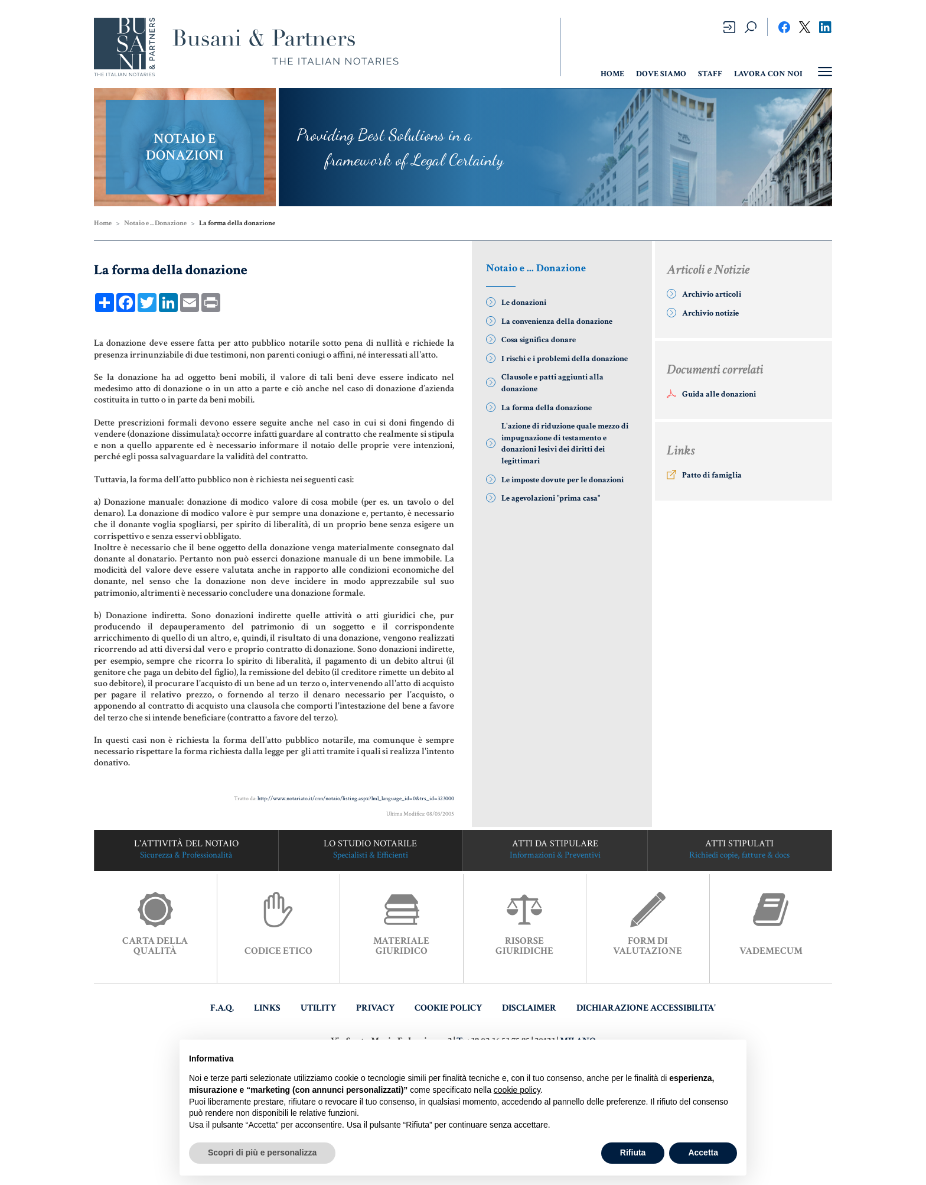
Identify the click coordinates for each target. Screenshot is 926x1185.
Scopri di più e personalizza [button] (262, 1152)
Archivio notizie (710, 313)
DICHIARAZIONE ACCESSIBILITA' (646, 1008)
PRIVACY (375, 1008)
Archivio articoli (711, 294)
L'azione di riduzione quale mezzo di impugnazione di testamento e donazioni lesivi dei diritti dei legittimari (564, 443)
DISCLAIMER (529, 1008)
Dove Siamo (661, 74)
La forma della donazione (546, 407)
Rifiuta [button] (633, 1152)
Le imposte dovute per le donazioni (562, 480)
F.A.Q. (222, 1008)
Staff (710, 74)
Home (103, 223)
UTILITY (318, 1008)
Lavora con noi (768, 74)
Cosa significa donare (538, 340)
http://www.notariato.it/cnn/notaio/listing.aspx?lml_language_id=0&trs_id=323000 (355, 799)
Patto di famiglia (712, 475)
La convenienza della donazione (556, 321)
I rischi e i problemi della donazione (564, 358)
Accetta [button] (703, 1152)
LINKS (267, 1008)
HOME (612, 74)
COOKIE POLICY (448, 1008)
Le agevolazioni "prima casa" (550, 498)
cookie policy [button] (517, 1090)
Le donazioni (523, 302)
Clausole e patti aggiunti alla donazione (552, 383)
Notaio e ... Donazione (155, 223)
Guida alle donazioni (719, 394)
